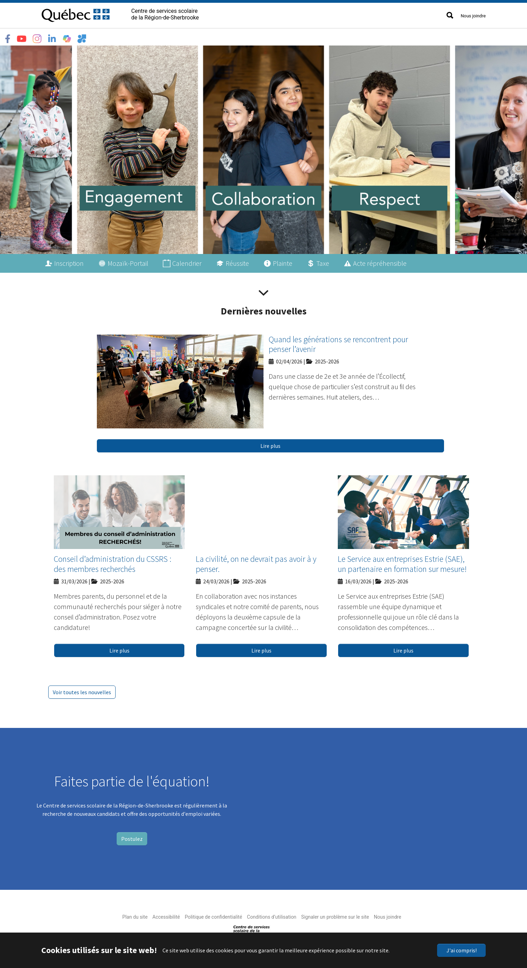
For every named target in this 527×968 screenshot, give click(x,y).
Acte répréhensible (380, 261)
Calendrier (187, 261)
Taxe (322, 261)
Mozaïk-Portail (128, 261)
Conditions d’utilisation (271, 915)
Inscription (69, 261)
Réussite (237, 261)
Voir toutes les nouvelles (82, 690)
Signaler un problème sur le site (335, 915)
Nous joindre (473, 15)
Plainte (282, 261)
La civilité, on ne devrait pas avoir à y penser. (256, 562)
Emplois (174, 36)
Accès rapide (246, 36)
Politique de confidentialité (213, 915)
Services (142, 36)
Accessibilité (166, 915)
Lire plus (270, 444)
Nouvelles (207, 36)
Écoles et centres (100, 36)
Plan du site (135, 915)
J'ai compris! (461, 950)
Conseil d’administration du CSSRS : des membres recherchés (113, 562)
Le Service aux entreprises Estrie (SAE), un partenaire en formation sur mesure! (402, 562)
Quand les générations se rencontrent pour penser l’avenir (338, 342)
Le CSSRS (55, 36)
